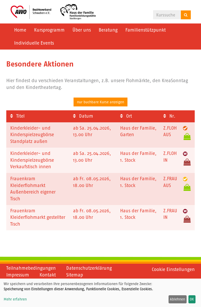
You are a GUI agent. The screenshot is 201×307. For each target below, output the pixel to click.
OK (192, 299)
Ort (126, 116)
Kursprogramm (49, 30)
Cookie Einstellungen (173, 269)
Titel (17, 116)
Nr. (169, 116)
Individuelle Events (34, 43)
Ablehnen (177, 299)
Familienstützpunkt (145, 30)
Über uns (81, 30)
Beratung (108, 30)
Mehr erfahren (15, 299)
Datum (83, 116)
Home (20, 30)
